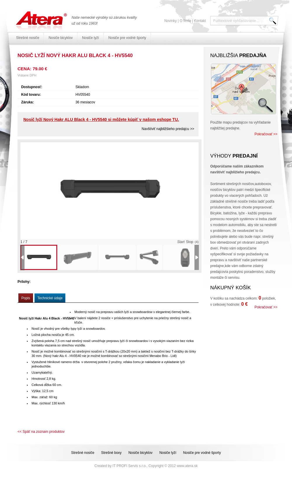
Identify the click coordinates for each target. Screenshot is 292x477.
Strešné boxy (111, 453)
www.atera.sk (187, 466)
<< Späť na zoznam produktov (41, 432)
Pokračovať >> (265, 134)
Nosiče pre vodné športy (127, 38)
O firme (185, 21)
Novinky (170, 21)
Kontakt (200, 21)
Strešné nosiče (27, 38)
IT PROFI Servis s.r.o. (129, 466)
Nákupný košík (230, 287)
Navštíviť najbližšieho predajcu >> (168, 129)
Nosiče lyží (90, 38)
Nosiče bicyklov (60, 38)
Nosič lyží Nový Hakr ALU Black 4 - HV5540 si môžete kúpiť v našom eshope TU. (101, 119)
